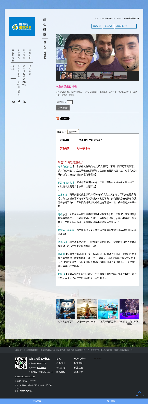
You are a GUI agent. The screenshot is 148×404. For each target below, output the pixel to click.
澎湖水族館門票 (65, 321)
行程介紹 (30, 54)
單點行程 (111, 19)
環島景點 (60, 372)
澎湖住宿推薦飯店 (81, 278)
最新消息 (19, 54)
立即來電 (37, 401)
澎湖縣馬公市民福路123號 (25, 377)
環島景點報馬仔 (24, 74)
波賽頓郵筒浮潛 (108, 321)
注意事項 (73, 132)
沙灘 (65, 214)
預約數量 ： (61, 102)
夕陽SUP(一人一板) (86, 321)
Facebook (98, 358)
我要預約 (64, 108)
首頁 (96, 19)
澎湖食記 (30, 70)
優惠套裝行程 (121, 26)
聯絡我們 (24, 83)
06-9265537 (41, 368)
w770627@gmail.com (44, 372)
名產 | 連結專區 (18, 88)
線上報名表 (19, 71)
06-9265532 (41, 363)
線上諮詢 (111, 401)
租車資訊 (24, 54)
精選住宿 (13, 67)
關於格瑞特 (13, 55)
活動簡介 (61, 132)
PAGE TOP (139, 393)
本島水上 (120, 19)
